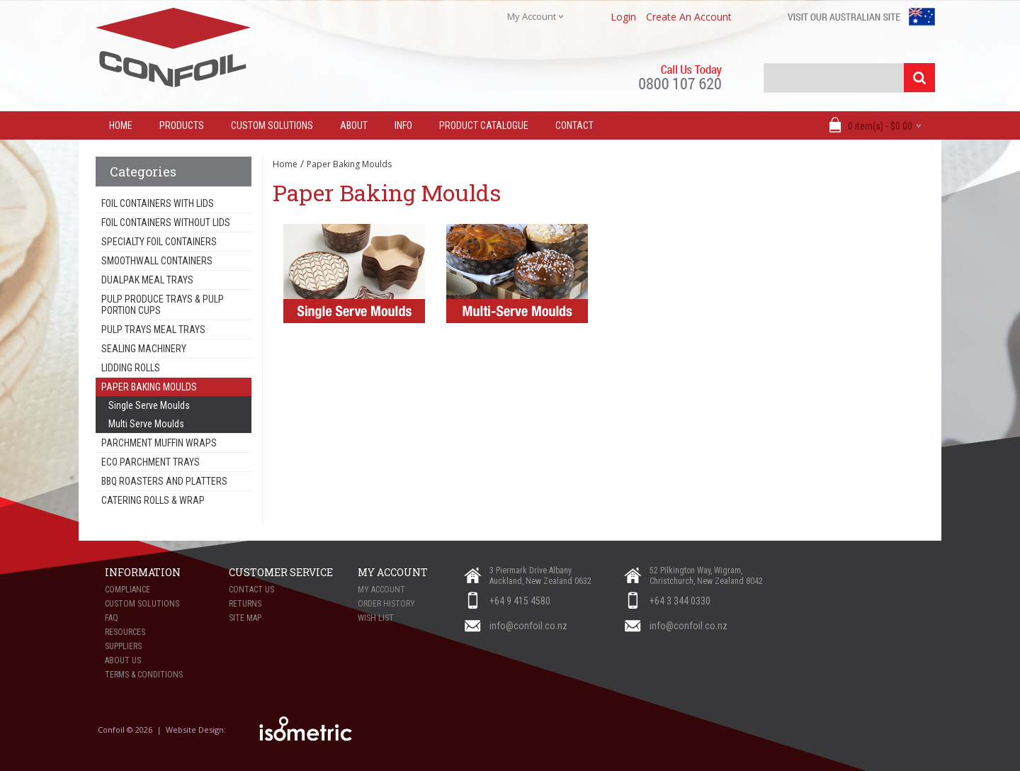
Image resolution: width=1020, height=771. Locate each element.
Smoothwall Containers (156, 260)
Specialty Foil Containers (159, 241)
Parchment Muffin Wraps (159, 443)
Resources (125, 632)
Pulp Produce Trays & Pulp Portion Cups (162, 304)
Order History (386, 604)
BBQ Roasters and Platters (164, 481)
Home (285, 164)
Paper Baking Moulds (149, 387)
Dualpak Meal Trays (147, 280)
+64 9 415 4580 (519, 601)
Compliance (127, 590)
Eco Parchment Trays (150, 462)
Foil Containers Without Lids (165, 222)
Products (181, 125)
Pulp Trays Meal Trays (153, 329)
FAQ (111, 618)
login (623, 16)
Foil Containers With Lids (157, 203)
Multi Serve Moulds (146, 423)
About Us (123, 660)
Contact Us (251, 590)
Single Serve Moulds (149, 405)
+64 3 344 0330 (680, 601)
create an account (689, 16)
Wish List (376, 618)
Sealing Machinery (143, 348)
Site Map (245, 618)
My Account (381, 590)
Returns (245, 604)
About (354, 125)
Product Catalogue (483, 125)
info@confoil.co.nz (528, 625)
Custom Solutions (272, 125)
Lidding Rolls (130, 367)
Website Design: (197, 729)
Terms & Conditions (144, 675)
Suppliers (123, 646)
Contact (574, 125)
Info (403, 125)
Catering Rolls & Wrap (153, 500)
